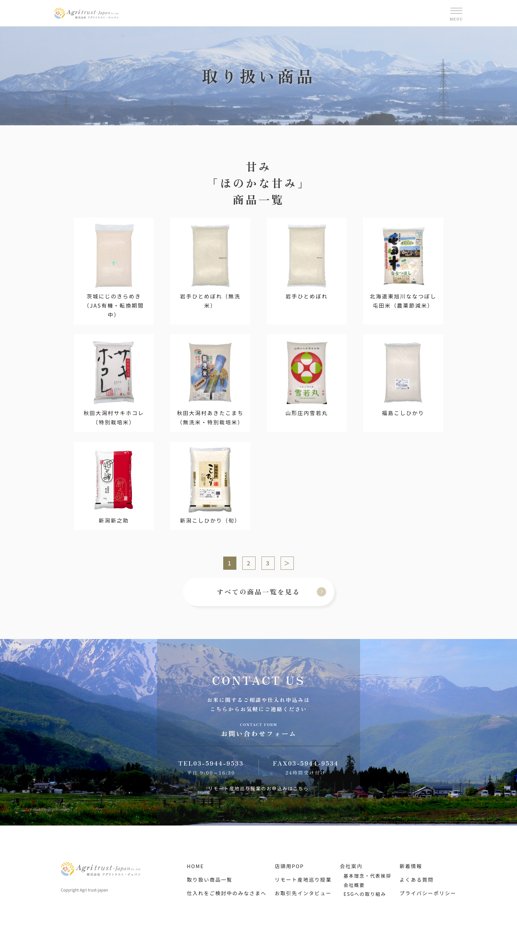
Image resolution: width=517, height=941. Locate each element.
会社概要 (354, 885)
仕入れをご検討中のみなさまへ (227, 893)
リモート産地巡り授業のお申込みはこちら (258, 788)
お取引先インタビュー (303, 893)
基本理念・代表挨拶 (367, 875)
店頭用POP (289, 866)
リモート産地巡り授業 (303, 879)
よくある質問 (417, 879)
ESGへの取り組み (365, 894)
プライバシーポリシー (428, 893)
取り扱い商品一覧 (209, 879)
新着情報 (411, 866)
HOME (195, 866)
